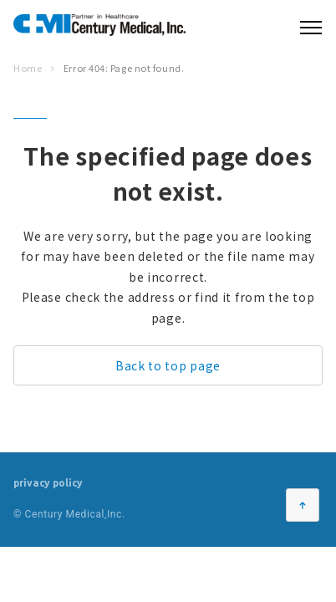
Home (27, 67)
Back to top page (168, 365)
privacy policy (48, 482)
